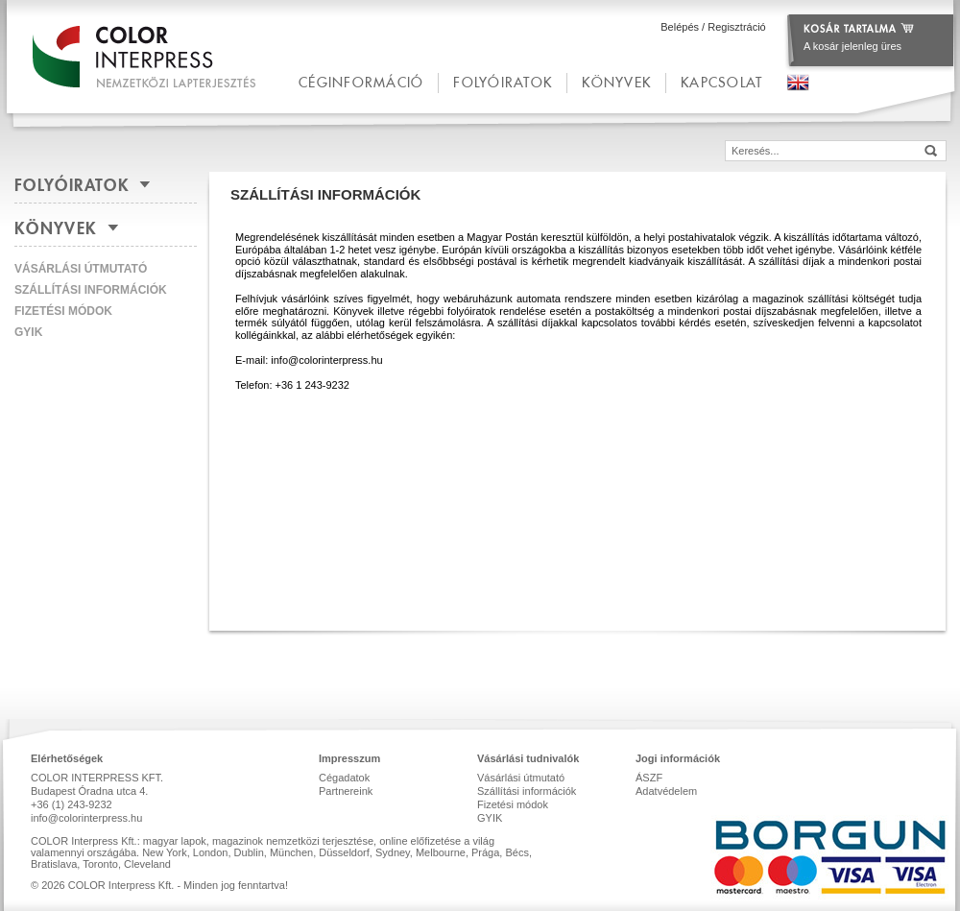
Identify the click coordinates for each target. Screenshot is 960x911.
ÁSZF (649, 777)
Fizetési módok (63, 311)
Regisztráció (737, 27)
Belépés (679, 27)
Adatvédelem (666, 791)
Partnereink (345, 791)
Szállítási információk (90, 290)
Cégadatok (344, 777)
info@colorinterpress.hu (86, 818)
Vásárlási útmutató (80, 269)
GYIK (28, 332)
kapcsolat (721, 82)
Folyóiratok (502, 82)
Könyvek (616, 82)
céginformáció (361, 82)
